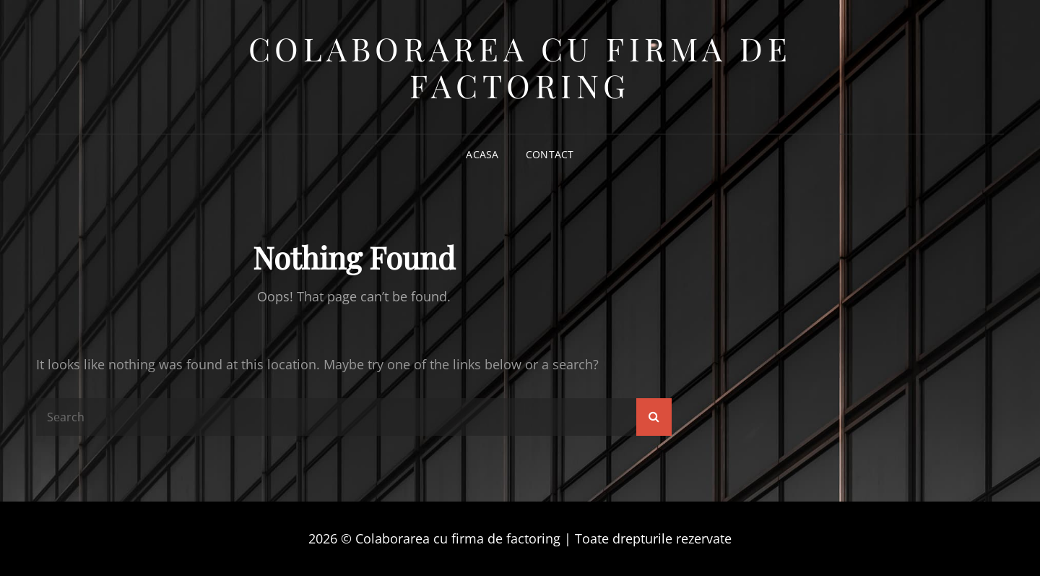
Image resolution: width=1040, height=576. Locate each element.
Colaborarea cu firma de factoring (520, 66)
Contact (550, 154)
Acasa (482, 154)
